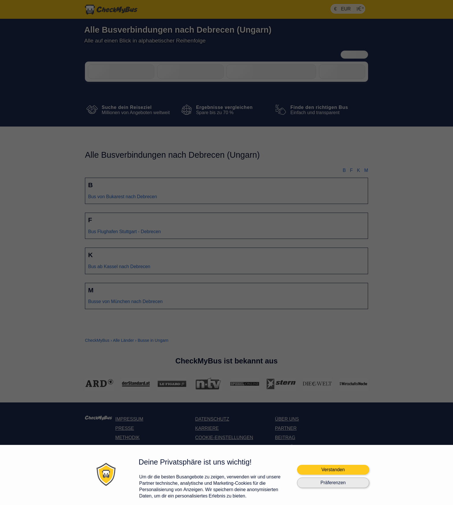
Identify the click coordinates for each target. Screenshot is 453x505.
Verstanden (333, 469)
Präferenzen (333, 482)
